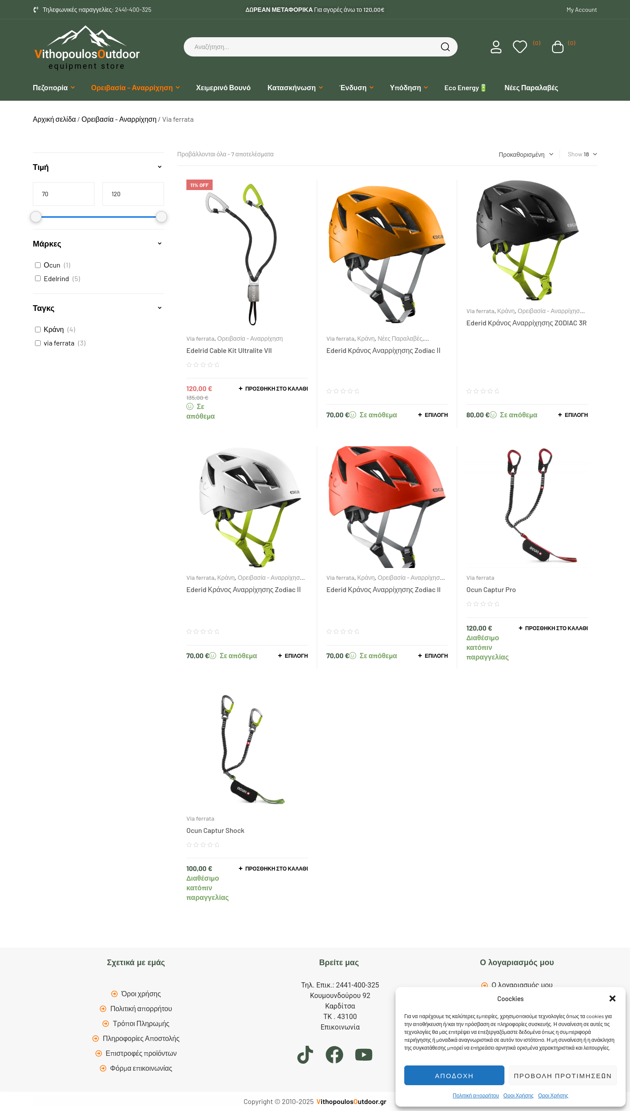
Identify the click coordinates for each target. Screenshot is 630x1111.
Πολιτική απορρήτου (476, 1095)
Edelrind (56, 278)
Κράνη (365, 338)
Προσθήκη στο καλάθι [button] (276, 388)
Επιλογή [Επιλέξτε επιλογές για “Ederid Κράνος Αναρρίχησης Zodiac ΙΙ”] (296, 655)
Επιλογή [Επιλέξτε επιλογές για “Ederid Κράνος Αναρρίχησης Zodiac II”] (436, 655)
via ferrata (59, 343)
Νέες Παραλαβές (400, 338)
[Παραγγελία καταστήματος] (526, 154)
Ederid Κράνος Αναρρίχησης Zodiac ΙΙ (243, 589)
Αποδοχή (454, 1075)
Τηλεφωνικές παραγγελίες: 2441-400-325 (97, 9)
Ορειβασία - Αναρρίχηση (119, 119)
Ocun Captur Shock (215, 830)
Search (447, 46)
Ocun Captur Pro (491, 589)
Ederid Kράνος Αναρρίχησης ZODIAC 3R (526, 322)
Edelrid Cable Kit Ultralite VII (229, 350)
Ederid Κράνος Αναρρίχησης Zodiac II (383, 589)
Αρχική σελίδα (54, 119)
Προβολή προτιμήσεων (563, 1075)
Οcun (52, 265)
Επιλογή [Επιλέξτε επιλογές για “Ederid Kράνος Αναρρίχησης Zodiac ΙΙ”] (436, 415)
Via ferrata (200, 338)
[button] (612, 998)
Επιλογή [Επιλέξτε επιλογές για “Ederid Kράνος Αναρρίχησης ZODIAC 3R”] (576, 415)
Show (575, 154)
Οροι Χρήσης (519, 1095)
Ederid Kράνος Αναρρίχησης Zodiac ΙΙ (383, 350)
